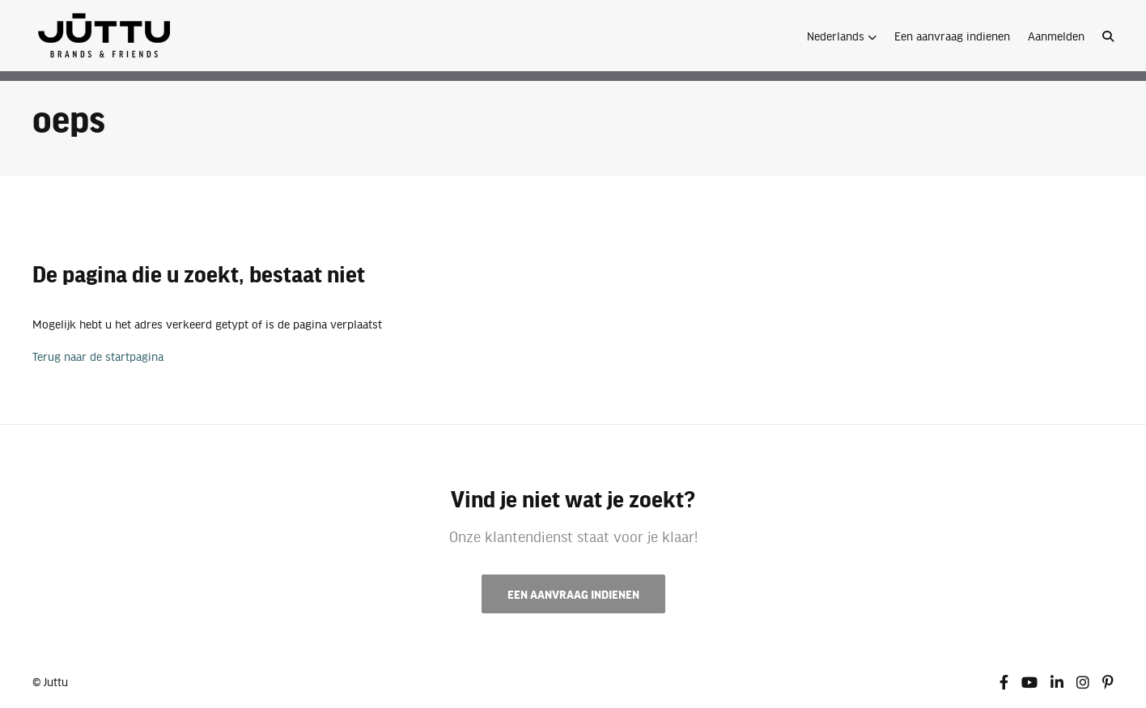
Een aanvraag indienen (952, 35)
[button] (841, 35)
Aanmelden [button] (1056, 35)
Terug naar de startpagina (97, 356)
